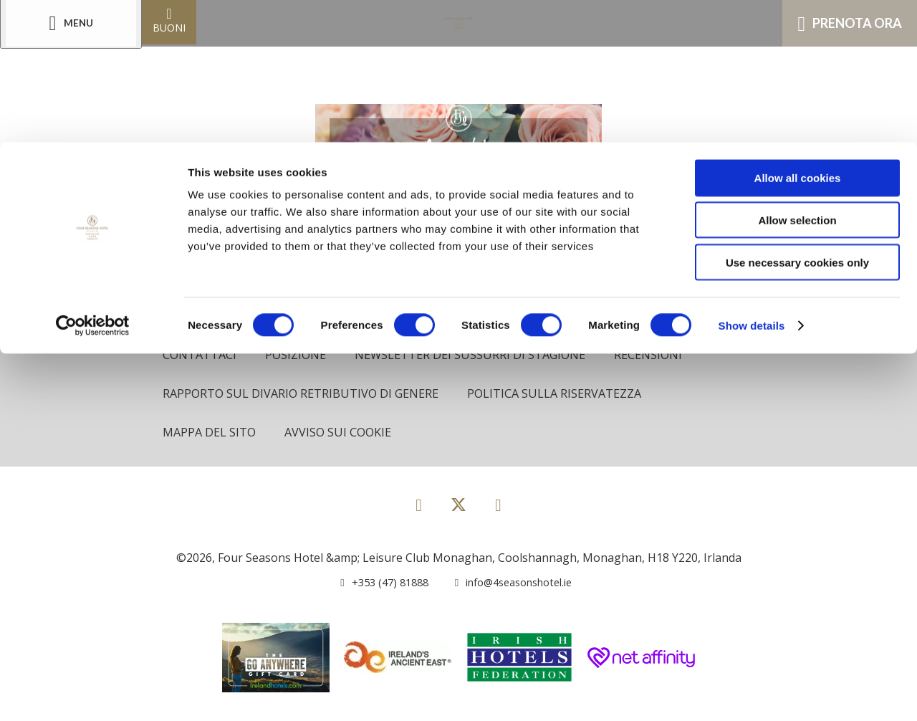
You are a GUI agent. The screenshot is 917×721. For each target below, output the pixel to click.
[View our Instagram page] (498, 506)
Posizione (298, 355)
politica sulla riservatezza (564, 394)
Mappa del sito (211, 434)
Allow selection (797, 78)
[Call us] (376, 584)
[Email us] (508, 584)
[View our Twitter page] (458, 513)
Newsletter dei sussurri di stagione (477, 355)
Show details (752, 183)
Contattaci (201, 355)
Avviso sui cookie (343, 434)
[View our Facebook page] (419, 506)
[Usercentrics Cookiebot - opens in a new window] (92, 183)
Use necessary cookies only (797, 120)
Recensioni (660, 355)
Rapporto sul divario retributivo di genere (304, 394)
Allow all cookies (797, 35)
